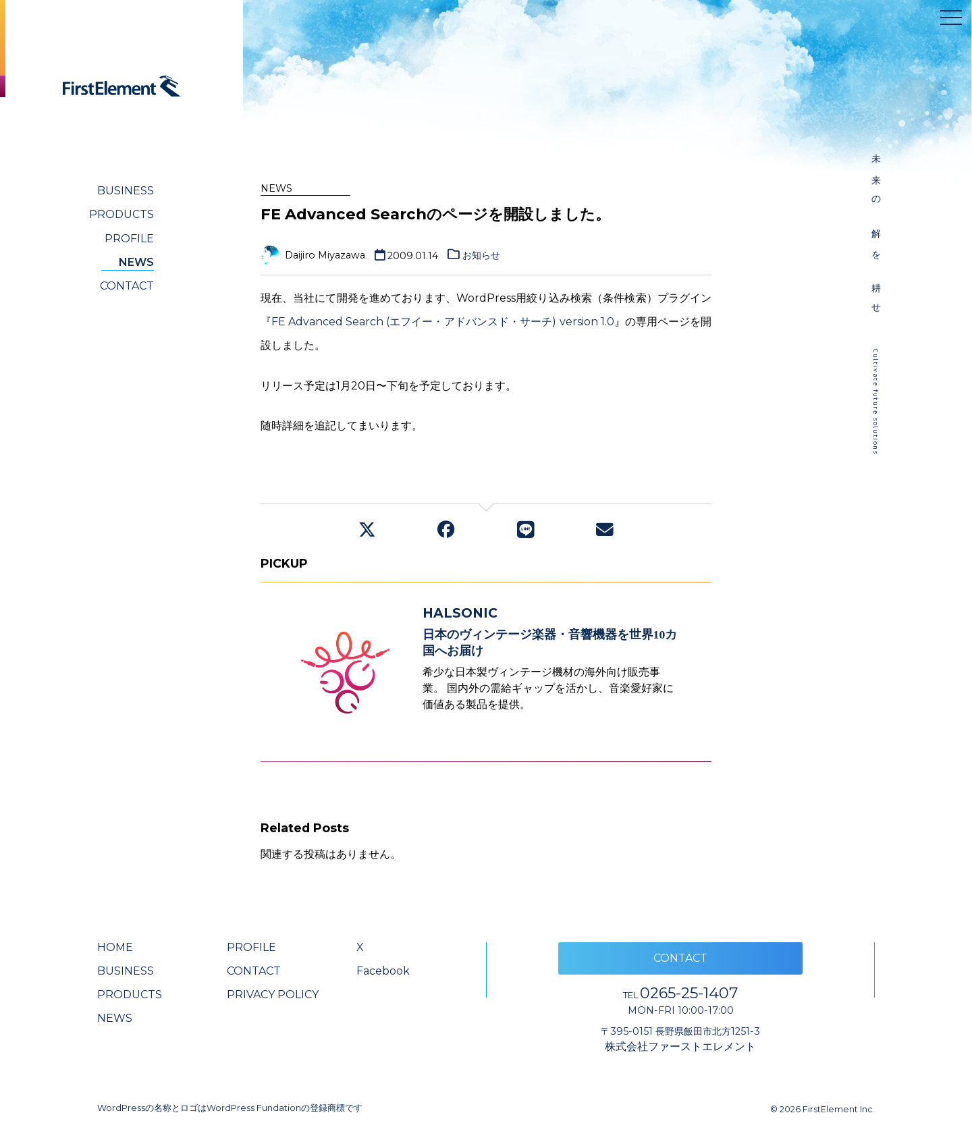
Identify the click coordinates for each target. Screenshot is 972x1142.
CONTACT (127, 285)
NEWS (136, 262)
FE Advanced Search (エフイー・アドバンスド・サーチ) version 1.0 (442, 321)
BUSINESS (125, 190)
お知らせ (481, 255)
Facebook (383, 970)
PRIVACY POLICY (273, 994)
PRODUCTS (121, 214)
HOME (115, 947)
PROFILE (129, 238)
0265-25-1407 (680, 992)
